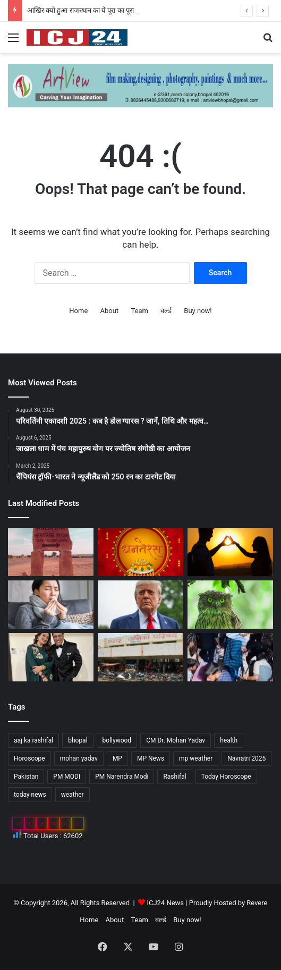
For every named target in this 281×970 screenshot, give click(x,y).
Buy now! (197, 311)
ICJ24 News (166, 903)
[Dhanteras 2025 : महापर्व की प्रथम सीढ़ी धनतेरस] (140, 552)
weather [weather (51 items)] (72, 794)
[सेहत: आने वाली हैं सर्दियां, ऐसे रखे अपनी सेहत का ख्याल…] (50, 604)
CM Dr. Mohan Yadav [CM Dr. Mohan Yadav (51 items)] (175, 740)
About (109, 311)
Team (139, 311)
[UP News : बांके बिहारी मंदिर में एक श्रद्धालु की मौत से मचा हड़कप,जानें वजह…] (230, 657)
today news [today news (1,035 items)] (30, 794)
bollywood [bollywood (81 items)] (117, 740)
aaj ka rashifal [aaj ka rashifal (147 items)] (33, 740)
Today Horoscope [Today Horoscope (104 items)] (226, 776)
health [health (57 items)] (228, 740)
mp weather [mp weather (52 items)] (195, 758)
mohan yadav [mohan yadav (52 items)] (79, 758)
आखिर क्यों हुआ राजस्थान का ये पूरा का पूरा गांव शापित (94, 10)
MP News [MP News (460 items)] (150, 758)
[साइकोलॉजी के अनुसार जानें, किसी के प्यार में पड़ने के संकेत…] (230, 552)
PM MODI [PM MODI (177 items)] (66, 776)
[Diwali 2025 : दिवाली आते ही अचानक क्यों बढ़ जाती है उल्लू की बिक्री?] (230, 604)
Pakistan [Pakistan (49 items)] (26, 776)
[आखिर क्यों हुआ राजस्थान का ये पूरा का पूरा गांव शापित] (50, 552)
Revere (256, 903)
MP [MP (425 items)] (117, 758)
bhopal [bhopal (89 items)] (77, 740)
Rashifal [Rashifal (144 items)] (174, 776)
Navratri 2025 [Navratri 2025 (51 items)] (246, 758)
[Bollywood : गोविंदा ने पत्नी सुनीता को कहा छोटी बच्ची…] (50, 657)
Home (78, 311)
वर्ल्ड (166, 311)
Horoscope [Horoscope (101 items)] (29, 758)
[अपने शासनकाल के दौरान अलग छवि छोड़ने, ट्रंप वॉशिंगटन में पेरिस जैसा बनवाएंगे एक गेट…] (140, 604)
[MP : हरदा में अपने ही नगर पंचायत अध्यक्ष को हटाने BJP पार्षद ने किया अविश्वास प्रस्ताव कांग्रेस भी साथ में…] (140, 657)
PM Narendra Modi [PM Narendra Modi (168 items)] (121, 776)
